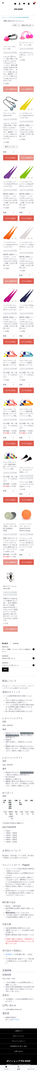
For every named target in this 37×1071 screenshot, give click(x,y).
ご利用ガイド (18, 1031)
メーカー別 (9, 17)
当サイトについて (18, 1036)
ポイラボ (15, 1020)
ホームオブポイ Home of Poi (21, 17)
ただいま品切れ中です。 (11, 89)
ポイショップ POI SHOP (18, 1061)
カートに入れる (10, 158)
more (5, 669)
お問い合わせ (18, 1051)
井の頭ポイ (9, 954)
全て (3, 17)
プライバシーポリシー (18, 1041)
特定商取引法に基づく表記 (18, 1046)
